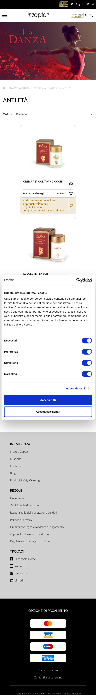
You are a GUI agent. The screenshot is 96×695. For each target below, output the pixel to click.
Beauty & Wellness (19, 88)
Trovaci (17, 551)
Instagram (21, 573)
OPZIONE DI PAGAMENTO (48, 610)
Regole (16, 490)
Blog (13, 473)
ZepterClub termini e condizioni (30, 534)
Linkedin (20, 580)
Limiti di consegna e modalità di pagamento (37, 527)
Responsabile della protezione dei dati (33, 512)
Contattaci (16, 466)
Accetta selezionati (48, 411)
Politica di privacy (21, 519)
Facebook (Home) (25, 559)
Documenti (17, 498)
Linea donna (39, 88)
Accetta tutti (48, 399)
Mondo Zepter (19, 451)
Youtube (20, 566)
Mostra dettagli (75, 388)
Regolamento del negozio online (30, 541)
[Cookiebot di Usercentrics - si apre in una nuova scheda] (76, 280)
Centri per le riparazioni (24, 505)
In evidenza (20, 444)
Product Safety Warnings (25, 480)
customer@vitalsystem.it (48, 693)
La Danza (54, 88)
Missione (15, 459)
